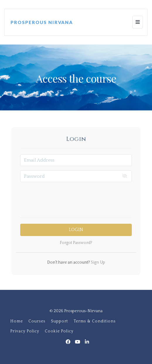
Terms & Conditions (95, 321)
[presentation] (76, 198)
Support (59, 321)
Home (16, 321)
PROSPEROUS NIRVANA (42, 22)
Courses (36, 321)
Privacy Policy (24, 331)
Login (76, 229)
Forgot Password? (76, 242)
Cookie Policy (59, 331)
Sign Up (97, 262)
